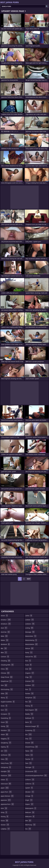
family (5, 726)
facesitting (6, 718)
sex (28, 734)
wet (28, 820)
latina (28, 615)
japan (5, 787)
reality (29, 714)
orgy (28, 677)
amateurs (6, 623)
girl (4, 750)
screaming (30, 730)
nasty (29, 652)
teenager (29, 767)
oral (28, 668)
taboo (29, 750)
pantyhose (30, 697)
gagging (5, 738)
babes (4, 640)
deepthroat (6, 681)
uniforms (29, 783)
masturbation (31, 644)
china (4, 668)
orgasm (29, 673)
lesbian (29, 619)
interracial (6, 783)
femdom (5, 730)
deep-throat (7, 677)
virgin (29, 800)
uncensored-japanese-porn (36, 775)
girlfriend (6, 755)
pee (28, 701)
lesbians (30, 623)
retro (28, 722)
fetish (4, 734)
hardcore (6, 775)
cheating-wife (7, 664)
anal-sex (5, 632)
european (5, 714)
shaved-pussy (31, 746)
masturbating (31, 640)
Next (28, 579)
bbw (4, 652)
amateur (6, 619)
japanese (6, 800)
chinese (5, 673)
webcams (30, 816)
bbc (4, 648)
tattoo (29, 755)
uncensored (31, 771)
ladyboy (5, 828)
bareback (5, 644)
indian (4, 779)
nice (28, 660)
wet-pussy (30, 824)
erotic (4, 705)
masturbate (30, 636)
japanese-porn (7, 804)
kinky (4, 812)
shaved (29, 742)
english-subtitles (8, 701)
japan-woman (7, 796)
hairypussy (6, 767)
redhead (29, 718)
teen (28, 763)
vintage (29, 796)
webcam (29, 812)
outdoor (29, 685)
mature (29, 648)
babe (4, 636)
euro (4, 709)
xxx (28, 828)
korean (5, 824)
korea (4, 820)
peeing (29, 705)
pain (28, 689)
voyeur (29, 804)
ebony (4, 697)
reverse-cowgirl (32, 726)
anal (4, 627)
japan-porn (6, 791)
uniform (29, 779)
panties (29, 693)
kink (4, 808)
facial (4, 722)
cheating (5, 660)
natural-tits (30, 656)
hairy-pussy (6, 763)
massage (30, 632)
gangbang (6, 742)
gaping (5, 746)
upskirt (29, 787)
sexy (28, 738)
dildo (4, 693)
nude (28, 664)
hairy (4, 759)
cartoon (5, 656)
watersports (30, 808)
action (4, 615)
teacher (29, 759)
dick (4, 685)
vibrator (29, 791)
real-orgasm (31, 709)
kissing (4, 816)
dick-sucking (7, 689)
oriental (29, 681)
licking (29, 627)
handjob (5, 771)
